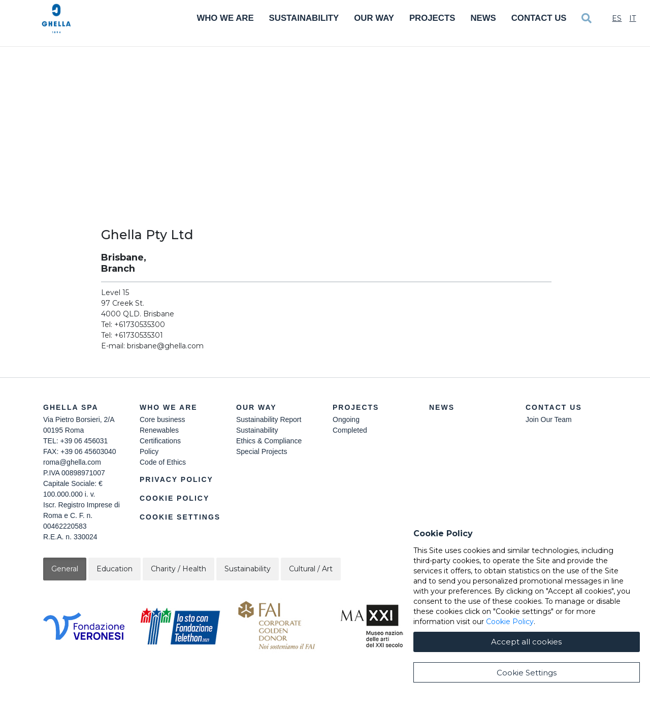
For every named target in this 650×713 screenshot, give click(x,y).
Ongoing (346, 419)
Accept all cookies (526, 677)
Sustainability (304, 18)
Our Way (374, 18)
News (483, 18)
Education (114, 568)
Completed (350, 430)
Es (617, 18)
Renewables (159, 430)
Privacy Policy (176, 479)
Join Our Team (549, 419)
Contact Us (539, 18)
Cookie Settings (180, 517)
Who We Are (225, 18)
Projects (432, 18)
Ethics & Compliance (269, 441)
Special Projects (261, 451)
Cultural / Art (311, 568)
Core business (162, 419)
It (632, 18)
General (64, 568)
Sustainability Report (268, 419)
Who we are (169, 407)
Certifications (160, 441)
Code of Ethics (163, 462)
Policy (149, 451)
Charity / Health (178, 568)
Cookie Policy (174, 498)
